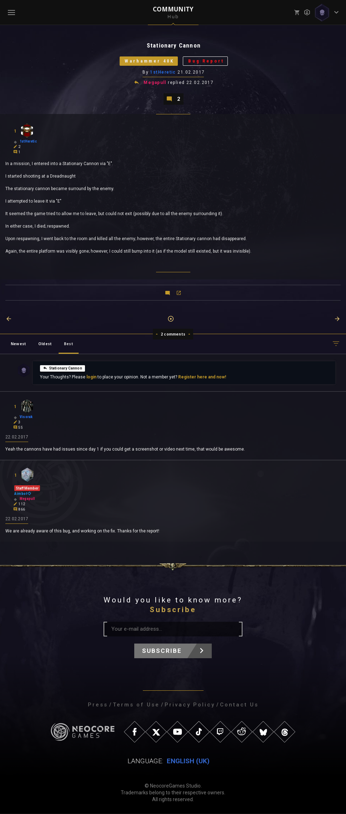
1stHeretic (163, 72)
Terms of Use (136, 705)
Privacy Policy (190, 705)
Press (98, 705)
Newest (18, 344)
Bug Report (207, 61)
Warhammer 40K (149, 61)
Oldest (45, 344)
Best (68, 344)
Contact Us (239, 705)
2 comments (173, 334)
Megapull (155, 82)
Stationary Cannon (62, 368)
